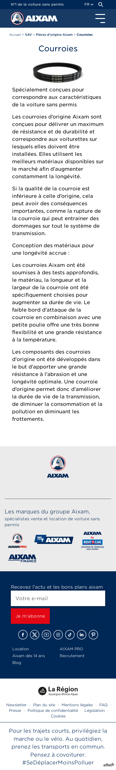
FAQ (103, 705)
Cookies (58, 716)
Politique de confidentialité (53, 710)
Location (20, 649)
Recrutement (72, 655)
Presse (15, 710)
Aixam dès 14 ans (28, 655)
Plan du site (44, 705)
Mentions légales (77, 705)
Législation (94, 710)
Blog (16, 662)
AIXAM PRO (71, 649)
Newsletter (16, 705)
